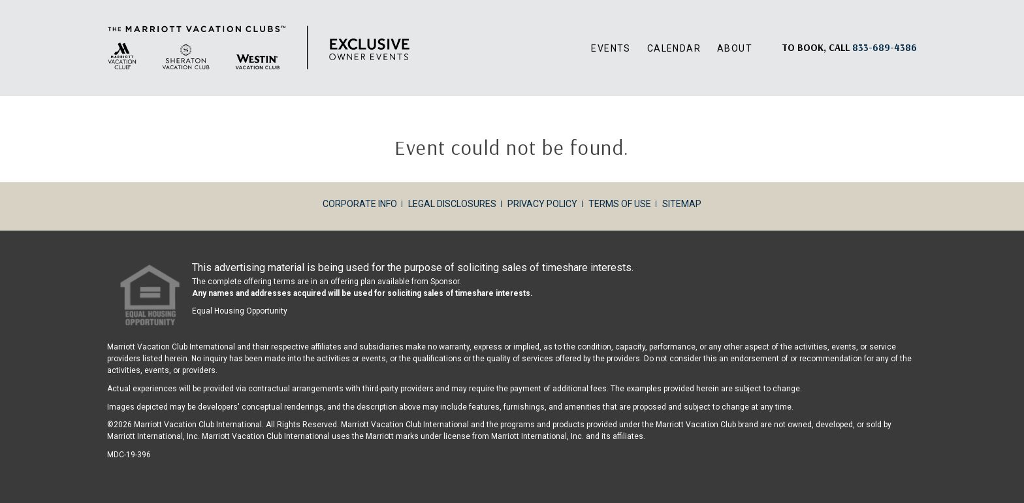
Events (610, 48)
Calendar (674, 48)
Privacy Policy (542, 204)
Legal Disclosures (452, 204)
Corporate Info (360, 204)
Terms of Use (619, 204)
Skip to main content (0, 0)
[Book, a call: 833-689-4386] (884, 47)
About (734, 48)
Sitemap (681, 204)
